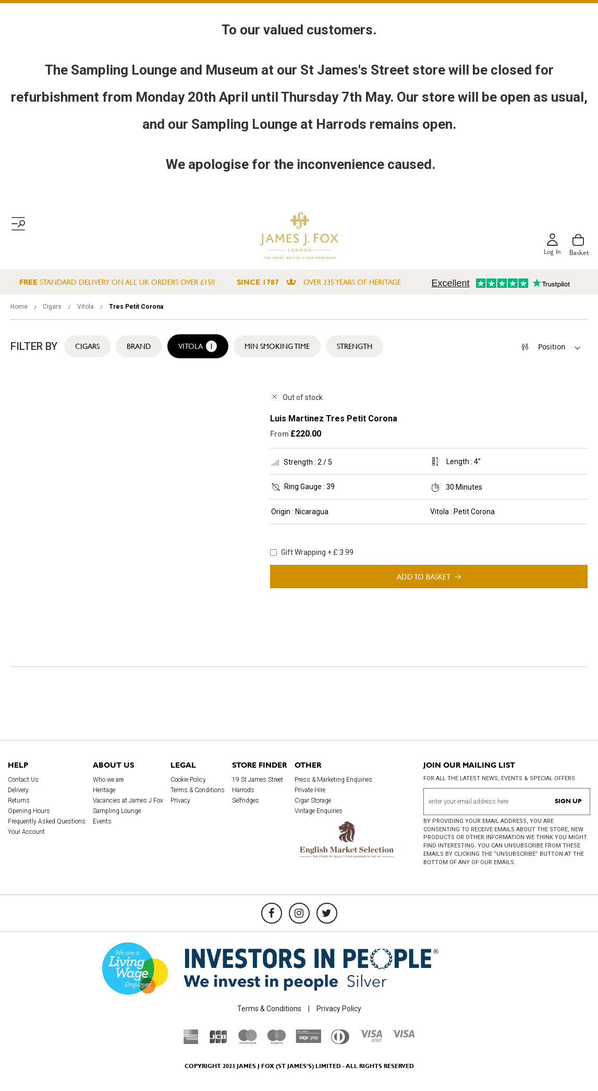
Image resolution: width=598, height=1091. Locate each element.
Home (19, 306)
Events (102, 821)
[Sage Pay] (308, 1040)
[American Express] (191, 1041)
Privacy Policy (338, 1008)
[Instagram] (299, 913)
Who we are (108, 779)
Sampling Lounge (117, 811)
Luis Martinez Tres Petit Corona (333, 418)
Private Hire (310, 790)
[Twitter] (326, 913)
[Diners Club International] (340, 1041)
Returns (19, 800)
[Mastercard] (247, 1041)
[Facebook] (271, 913)
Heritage (104, 790)
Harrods (243, 790)
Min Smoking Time (277, 346)
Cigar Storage (313, 800)
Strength (354, 346)
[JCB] (218, 1041)
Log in (551, 252)
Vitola (86, 306)
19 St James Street (257, 779)
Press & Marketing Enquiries (333, 779)
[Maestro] (276, 1041)
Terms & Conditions (197, 790)
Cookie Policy (188, 779)
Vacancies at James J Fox (128, 800)
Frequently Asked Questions (47, 821)
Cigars (53, 306)
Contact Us (23, 779)
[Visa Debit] (370, 1039)
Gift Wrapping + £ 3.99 (311, 552)
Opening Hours (29, 811)
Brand (139, 346)
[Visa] (403, 1035)
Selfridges (245, 800)
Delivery (18, 790)
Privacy (180, 800)
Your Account (26, 831)
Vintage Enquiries (319, 811)
